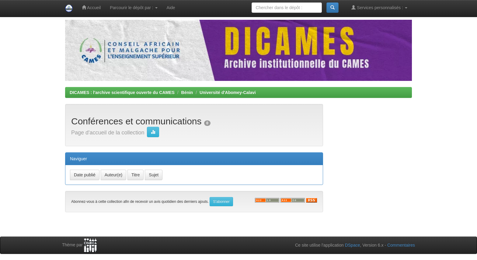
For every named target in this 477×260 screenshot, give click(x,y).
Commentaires (401, 245)
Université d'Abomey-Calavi (228, 92)
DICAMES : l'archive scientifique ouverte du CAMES (122, 92)
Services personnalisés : (379, 7)
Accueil (91, 7)
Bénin (187, 92)
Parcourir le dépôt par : (133, 7)
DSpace (352, 245)
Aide (171, 7)
